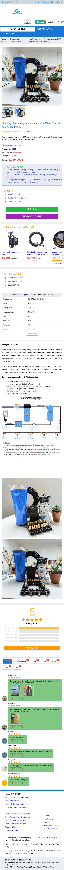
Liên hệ (59, 2)
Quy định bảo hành (12, 830)
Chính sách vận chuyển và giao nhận (18, 814)
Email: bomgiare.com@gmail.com (17, 807)
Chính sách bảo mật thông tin (15, 824)
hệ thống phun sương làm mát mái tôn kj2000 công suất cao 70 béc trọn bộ (44, 40)
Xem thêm (32, 334)
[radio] (23, 620)
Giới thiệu (36, 2)
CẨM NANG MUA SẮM (45, 29)
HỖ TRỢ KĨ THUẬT (9, 34)
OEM (14, 149)
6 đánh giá (17, 132)
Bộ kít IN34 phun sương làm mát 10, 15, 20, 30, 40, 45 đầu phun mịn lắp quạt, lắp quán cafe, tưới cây (37, 253)
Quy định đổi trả (10, 827)
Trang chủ (4, 40)
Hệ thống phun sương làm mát (15, 40)
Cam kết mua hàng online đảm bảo (17, 817)
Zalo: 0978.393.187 (12, 801)
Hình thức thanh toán (51, 829)
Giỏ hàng (40, 22)
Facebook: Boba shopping (14, 804)
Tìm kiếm (27, 22)
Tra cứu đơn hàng (48, 2)
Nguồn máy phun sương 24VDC (11, 253)
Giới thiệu (47, 815)
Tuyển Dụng (48, 819)
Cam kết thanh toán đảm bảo (15, 820)
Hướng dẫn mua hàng (52, 825)
